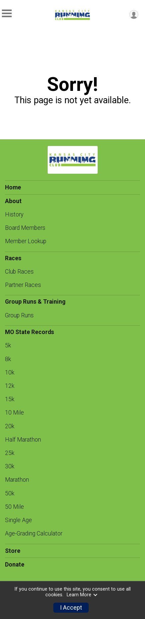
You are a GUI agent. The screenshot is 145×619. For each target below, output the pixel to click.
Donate (14, 564)
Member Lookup (25, 241)
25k (9, 453)
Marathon (17, 479)
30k (9, 466)
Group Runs (19, 315)
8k (8, 359)
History (14, 214)
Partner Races (23, 285)
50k (9, 493)
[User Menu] (133, 14)
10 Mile (14, 412)
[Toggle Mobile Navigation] (6, 13)
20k (9, 426)
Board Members (25, 227)
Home (13, 187)
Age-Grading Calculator (33, 533)
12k (9, 385)
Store (12, 551)
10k (9, 372)
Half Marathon (23, 439)
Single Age (18, 520)
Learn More (82, 595)
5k (8, 345)
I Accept (71, 607)
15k (9, 399)
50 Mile (14, 506)
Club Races (19, 271)
